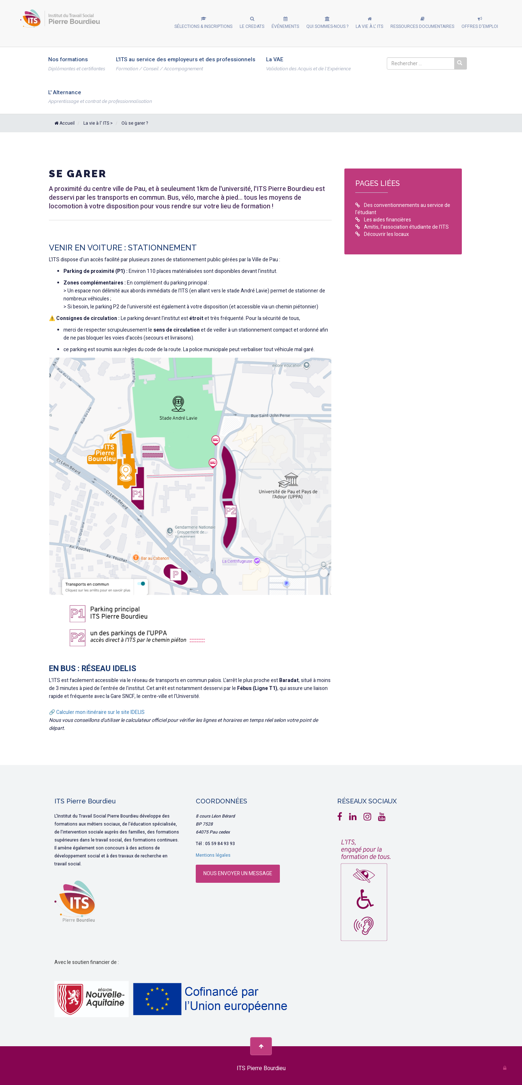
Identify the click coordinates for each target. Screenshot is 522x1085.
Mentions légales (213, 855)
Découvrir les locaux (382, 234)
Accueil (64, 123)
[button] (203, 23)
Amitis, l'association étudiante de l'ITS (402, 227)
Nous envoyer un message (237, 873)
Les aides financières (383, 220)
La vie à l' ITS (96, 123)
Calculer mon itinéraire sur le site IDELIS (100, 712)
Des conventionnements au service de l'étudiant (402, 209)
